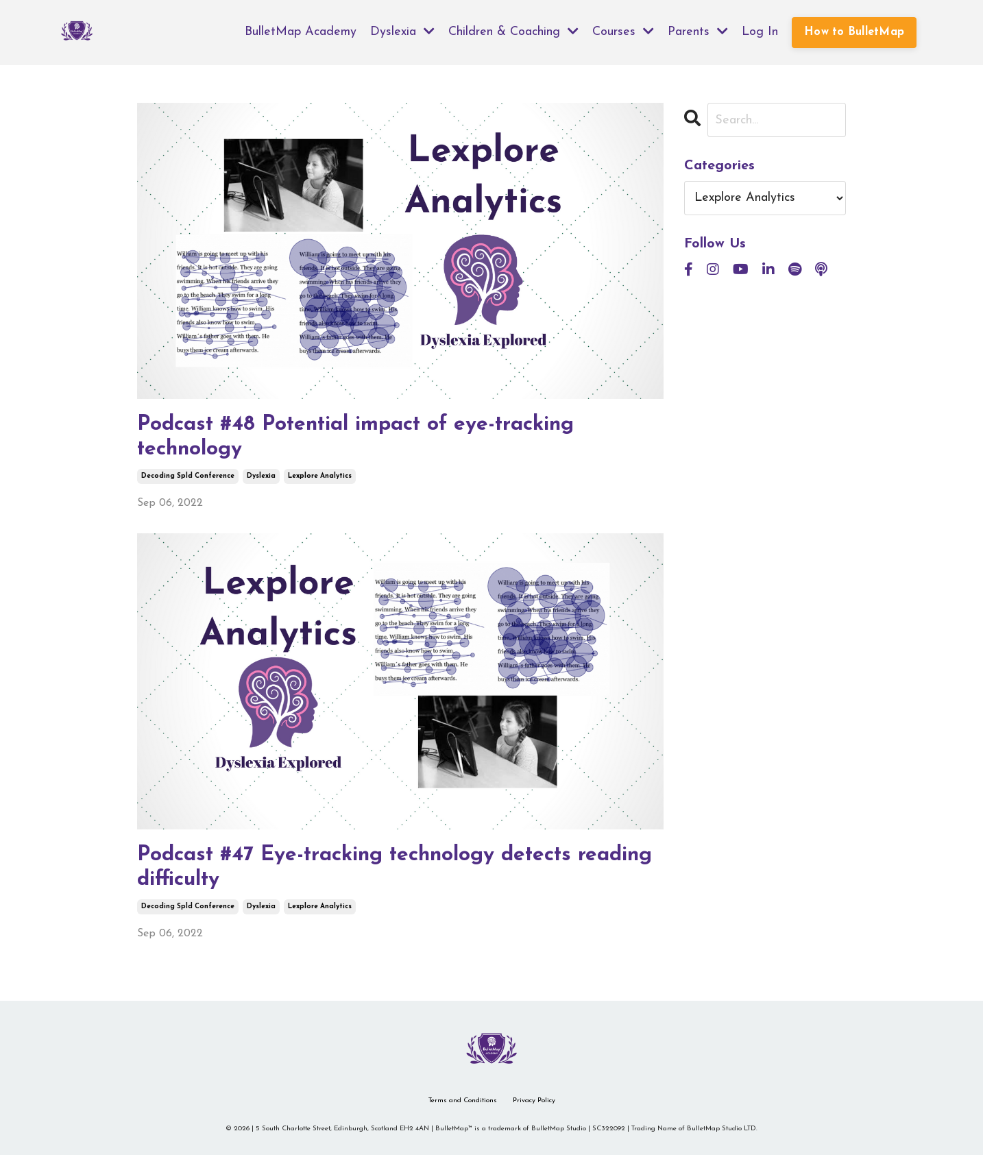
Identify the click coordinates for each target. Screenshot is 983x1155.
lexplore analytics (320, 476)
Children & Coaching (513, 31)
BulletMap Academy (300, 31)
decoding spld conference (187, 476)
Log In (760, 31)
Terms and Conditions (462, 1100)
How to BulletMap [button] (854, 32)
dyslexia (261, 476)
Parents (698, 31)
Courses (623, 31)
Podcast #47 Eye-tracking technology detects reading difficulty (394, 867)
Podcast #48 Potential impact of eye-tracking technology (355, 437)
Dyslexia (402, 31)
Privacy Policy (534, 1100)
